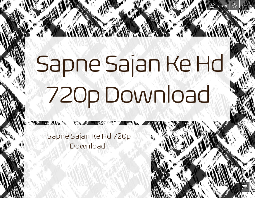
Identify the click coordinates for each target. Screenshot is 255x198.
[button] (218, 5)
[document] (127, 99)
